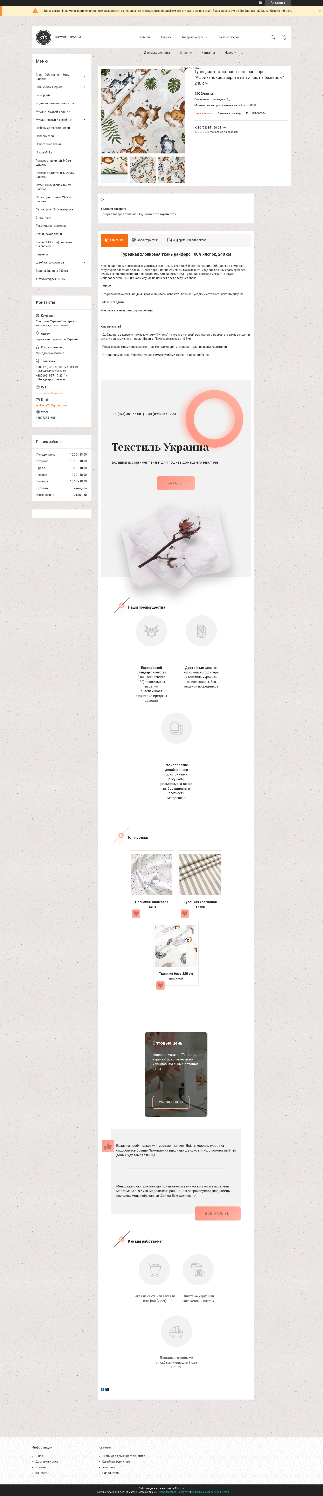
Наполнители (45, 136)
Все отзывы (218, 1213)
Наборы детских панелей (53, 127)
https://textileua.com (49, 393)
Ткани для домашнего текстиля (123, 1456)
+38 (126, 414)
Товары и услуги (192, 37)
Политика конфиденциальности (210, 1492)
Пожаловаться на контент (174, 1492)
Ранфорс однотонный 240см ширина (55, 175)
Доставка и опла (46, 1461)
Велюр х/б (43, 95)
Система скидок (228, 37)
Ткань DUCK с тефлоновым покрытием (54, 244)
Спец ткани (43, 217)
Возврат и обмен (190, 68)
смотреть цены (171, 1102)
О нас (183, 52)
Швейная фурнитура (50, 262)
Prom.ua (180, 1488)
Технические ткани (49, 234)
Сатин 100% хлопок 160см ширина (53, 187)
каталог (176, 483)
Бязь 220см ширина (49, 87)
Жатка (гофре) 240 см (51, 279)
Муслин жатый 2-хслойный (54, 119)
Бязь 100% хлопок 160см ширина (52, 77)
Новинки (165, 37)
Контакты (208, 52)
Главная (144, 37)
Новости (230, 52)
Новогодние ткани (48, 144)
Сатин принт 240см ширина (54, 209)
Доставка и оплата (157, 52)
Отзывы (40, 1467)
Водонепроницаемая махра (55, 103)
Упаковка (108, 1467)
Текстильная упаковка (51, 225)
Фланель (42, 254)
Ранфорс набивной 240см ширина (53, 162)
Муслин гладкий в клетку (53, 111)
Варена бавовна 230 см (52, 270)
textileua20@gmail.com (51, 405)
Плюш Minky (44, 152)
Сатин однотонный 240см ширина (53, 199)
